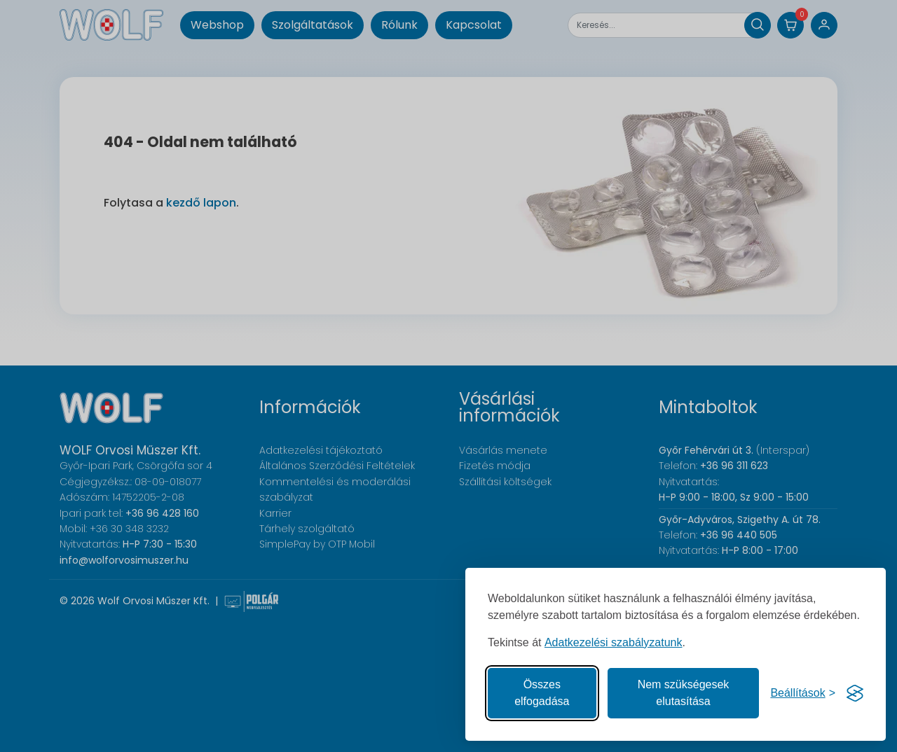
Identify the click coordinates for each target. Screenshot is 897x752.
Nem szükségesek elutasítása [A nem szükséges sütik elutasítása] (684, 692)
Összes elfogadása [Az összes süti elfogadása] (541, 692)
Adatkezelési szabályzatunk (614, 642)
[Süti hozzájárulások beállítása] (802, 693)
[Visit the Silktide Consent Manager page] (855, 693)
